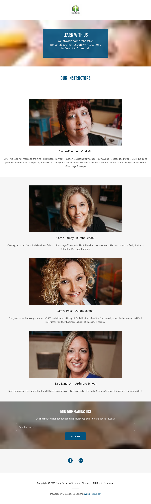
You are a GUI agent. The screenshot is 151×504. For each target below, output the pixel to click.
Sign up (75, 436)
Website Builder (92, 493)
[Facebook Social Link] (70, 461)
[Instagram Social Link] (81, 461)
